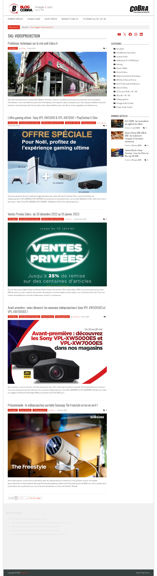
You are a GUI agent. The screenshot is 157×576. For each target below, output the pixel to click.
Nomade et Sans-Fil (70, 19)
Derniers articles (15, 19)
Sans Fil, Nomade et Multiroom (128, 84)
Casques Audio (34, 19)
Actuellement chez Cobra (29, 123)
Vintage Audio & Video (124, 103)
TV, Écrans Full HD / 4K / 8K (94, 19)
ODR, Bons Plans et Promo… (53, 123)
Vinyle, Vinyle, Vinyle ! (124, 107)
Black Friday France (142, 573)
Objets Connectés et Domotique (128, 76)
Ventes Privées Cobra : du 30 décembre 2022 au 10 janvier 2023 (43, 214)
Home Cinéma (48, 316)
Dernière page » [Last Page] (35, 498)
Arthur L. (69, 219)
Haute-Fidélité (51, 19)
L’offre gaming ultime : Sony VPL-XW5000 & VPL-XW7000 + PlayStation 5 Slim (52, 117)
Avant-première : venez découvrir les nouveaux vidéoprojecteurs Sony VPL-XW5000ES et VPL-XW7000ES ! (56, 309)
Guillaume (102, 123)
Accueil (25, 27)
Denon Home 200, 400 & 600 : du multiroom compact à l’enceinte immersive (135, 137)
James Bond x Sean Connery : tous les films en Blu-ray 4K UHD (137, 153)
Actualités (13, 48)
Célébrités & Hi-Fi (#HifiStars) (127, 60)
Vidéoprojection (88, 123)
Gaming (119, 64)
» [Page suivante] (27, 498)
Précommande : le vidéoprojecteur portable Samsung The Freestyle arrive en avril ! (53, 405)
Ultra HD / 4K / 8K (72, 123)
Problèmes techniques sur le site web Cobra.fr (33, 43)
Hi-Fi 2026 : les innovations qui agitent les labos (137, 122)
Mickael (23, 48)
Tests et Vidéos (121, 87)
